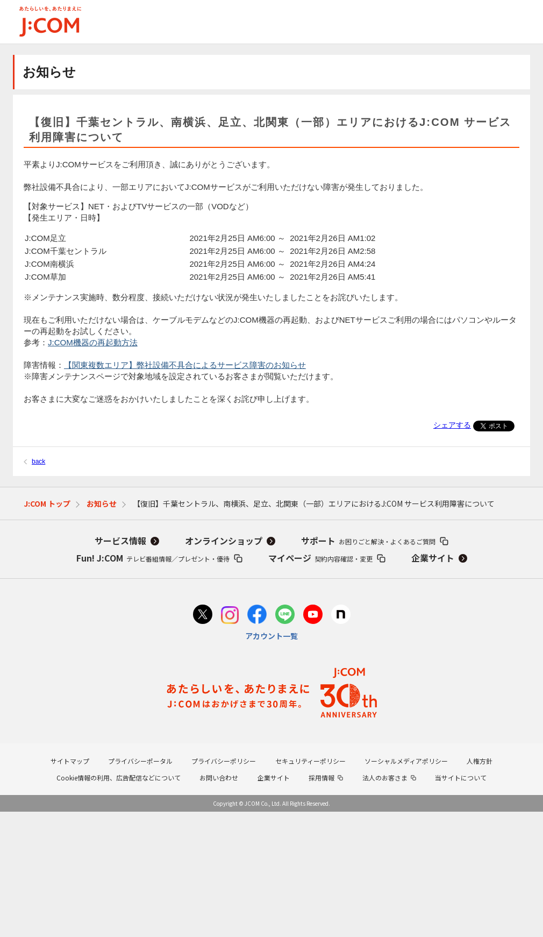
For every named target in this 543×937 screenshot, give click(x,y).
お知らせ (102, 503)
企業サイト (432, 557)
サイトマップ (70, 760)
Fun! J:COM (153, 557)
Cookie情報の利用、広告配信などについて (118, 777)
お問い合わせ (218, 777)
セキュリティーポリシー (310, 760)
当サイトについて (461, 777)
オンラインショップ (223, 540)
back (38, 461)
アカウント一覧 (271, 635)
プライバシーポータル (140, 760)
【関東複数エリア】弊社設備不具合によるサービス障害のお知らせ (185, 365)
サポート (368, 540)
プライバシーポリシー (223, 760)
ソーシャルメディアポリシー (406, 760)
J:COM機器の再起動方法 (93, 342)
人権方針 (479, 760)
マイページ (320, 557)
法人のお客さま (385, 777)
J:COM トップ (47, 503)
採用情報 (321, 777)
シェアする (452, 425)
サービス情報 (120, 540)
